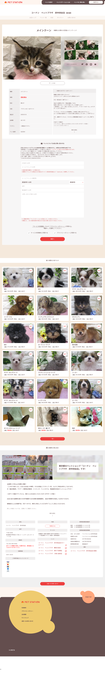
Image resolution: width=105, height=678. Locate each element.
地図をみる (52, 547)
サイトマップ (25, 639)
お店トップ (33, 17)
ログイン (95, 2)
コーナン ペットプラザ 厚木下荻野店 (50, 572)
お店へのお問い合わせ (52, 605)
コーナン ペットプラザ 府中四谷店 (51, 13)
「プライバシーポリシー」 (57, 226)
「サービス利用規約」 (38, 226)
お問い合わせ (71, 17)
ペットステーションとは (63, 2)
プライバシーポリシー (28, 632)
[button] (0, 669)
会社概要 (24, 636)
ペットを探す (48, 2)
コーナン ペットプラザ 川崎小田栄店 (50, 575)
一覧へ (52, 460)
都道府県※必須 (26, 182)
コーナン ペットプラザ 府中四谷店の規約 (84, 572)
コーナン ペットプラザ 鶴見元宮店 (49, 569)
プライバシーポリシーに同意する (66, 233)
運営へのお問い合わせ (28, 643)
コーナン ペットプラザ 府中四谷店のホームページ (51, 565)
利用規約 (24, 629)
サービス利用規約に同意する (39, 233)
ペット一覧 (43, 17)
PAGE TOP (88, 618)
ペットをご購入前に (79, 2)
